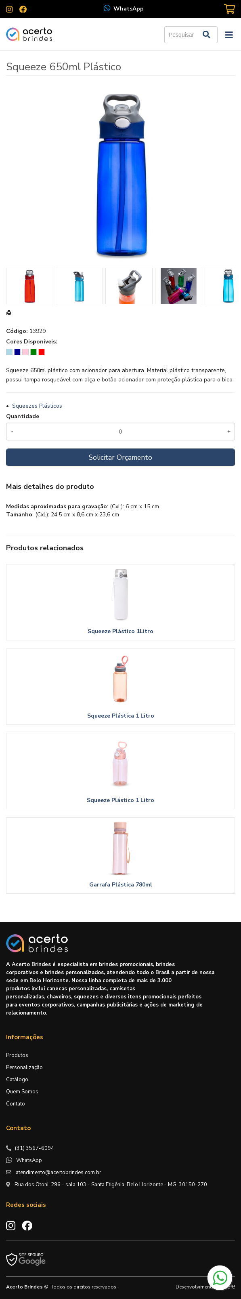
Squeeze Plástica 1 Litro (120, 716)
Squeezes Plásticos (37, 406)
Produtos (17, 1055)
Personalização (24, 1067)
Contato (15, 1103)
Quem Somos (22, 1091)
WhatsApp (128, 9)
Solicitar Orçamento (120, 457)
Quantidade (22, 416)
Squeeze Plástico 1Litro (120, 631)
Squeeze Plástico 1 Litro (120, 800)
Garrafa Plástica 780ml (120, 884)
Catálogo (17, 1079)
